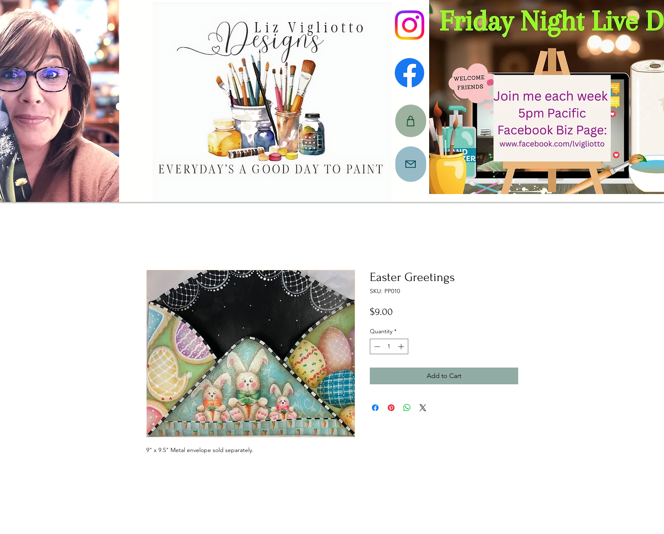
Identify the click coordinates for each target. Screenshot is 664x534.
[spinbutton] (389, 346)
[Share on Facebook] (375, 408)
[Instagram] (409, 25)
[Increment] (402, 346)
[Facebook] (409, 72)
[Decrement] (376, 346)
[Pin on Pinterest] (391, 408)
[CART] (410, 121)
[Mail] (410, 164)
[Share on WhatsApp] (407, 408)
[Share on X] (423, 408)
